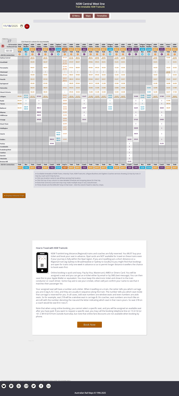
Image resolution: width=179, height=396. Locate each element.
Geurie (2, 134)
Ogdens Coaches (58, 46)
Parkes (2, 144)
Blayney (2, 112)
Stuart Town (4, 124)
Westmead (3, 72)
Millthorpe (3, 115)
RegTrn (64, 53)
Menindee (3, 159)
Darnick (3, 156)
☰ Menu (76, 15)
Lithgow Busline (26, 46)
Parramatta (4, 68)
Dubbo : (2, 139)
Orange (2, 120)
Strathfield (3, 62)
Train (19, 53)
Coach (39, 53)
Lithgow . (3, 96)
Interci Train (19, 46)
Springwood (4, 84)
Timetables (102, 15)
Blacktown (3, 75)
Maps (88, 15)
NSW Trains (32, 46)
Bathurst (3, 108)
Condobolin (4, 147)
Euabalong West (5, 150)
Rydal (2, 101)
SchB (58, 53)
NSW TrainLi (39, 46)
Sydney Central (5, 58)
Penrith (2, 79)
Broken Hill (4, 162)
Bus (26, 53)
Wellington (4, 128)
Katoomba (3, 88)
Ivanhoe (3, 153)
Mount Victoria (5, 92)
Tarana (2, 104)
